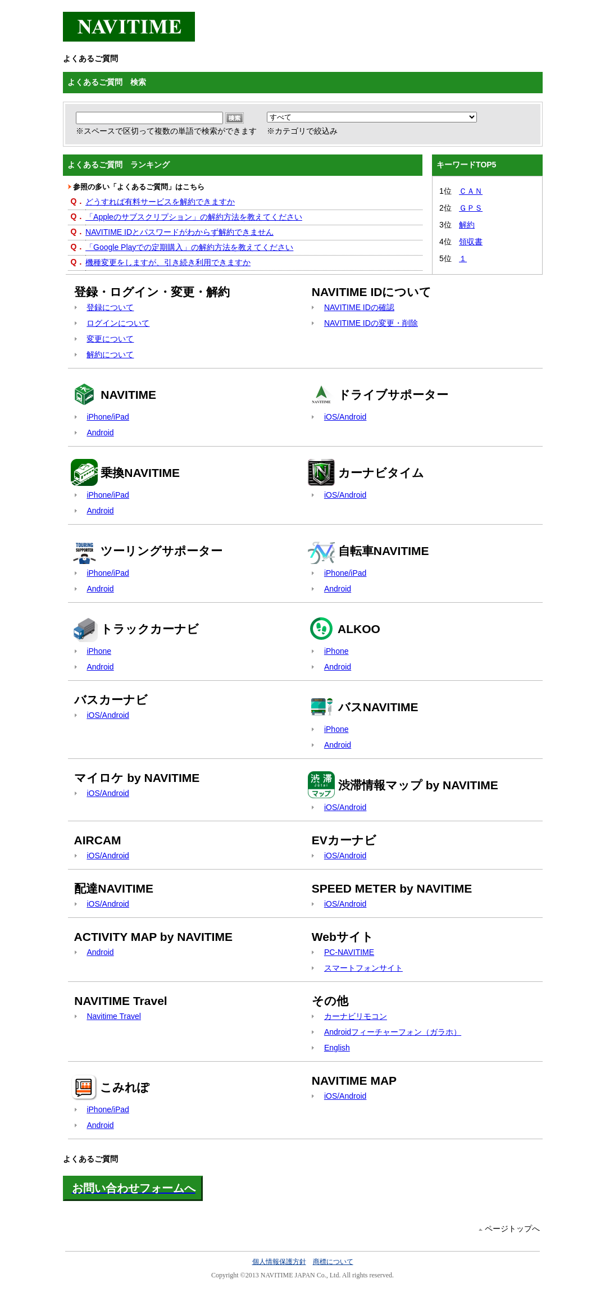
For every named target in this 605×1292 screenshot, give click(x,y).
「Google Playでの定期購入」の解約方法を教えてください (189, 247)
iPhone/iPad (108, 416)
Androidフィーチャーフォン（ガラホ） (392, 1031)
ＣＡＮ (471, 190)
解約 (467, 224)
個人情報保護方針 (279, 1262)
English (337, 1047)
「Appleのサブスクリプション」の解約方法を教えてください (193, 216)
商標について (333, 1262)
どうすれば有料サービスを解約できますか (160, 201)
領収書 (471, 241)
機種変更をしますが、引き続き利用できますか (168, 262)
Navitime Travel (113, 1016)
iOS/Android (345, 416)
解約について (110, 354)
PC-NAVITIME (349, 952)
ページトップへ (512, 1229)
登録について (110, 307)
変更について (110, 338)
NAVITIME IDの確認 (359, 307)
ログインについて (118, 323)
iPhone (99, 651)
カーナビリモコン (355, 1016)
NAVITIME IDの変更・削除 (371, 323)
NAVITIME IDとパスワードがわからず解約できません (179, 232)
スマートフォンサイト (363, 967)
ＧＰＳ (471, 207)
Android (100, 432)
